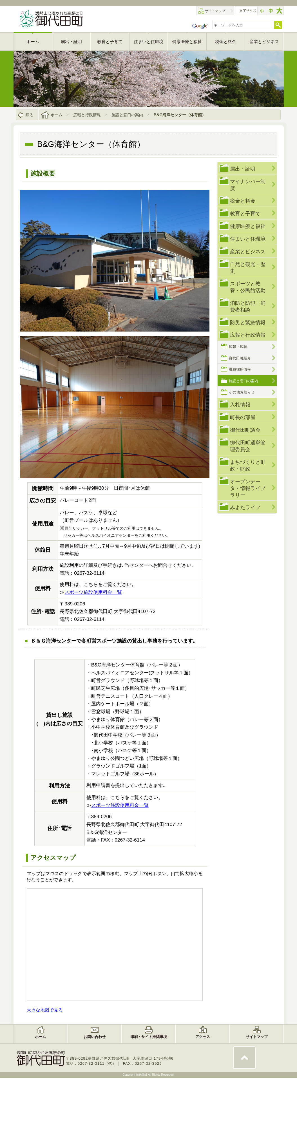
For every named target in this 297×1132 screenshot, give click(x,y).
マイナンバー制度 (247, 184)
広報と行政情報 (87, 115)
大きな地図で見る (45, 1010)
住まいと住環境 (247, 239)
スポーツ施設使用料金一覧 (93, 592)
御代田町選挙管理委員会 (247, 446)
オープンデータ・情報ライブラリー (247, 488)
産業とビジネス (247, 251)
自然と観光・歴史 (247, 267)
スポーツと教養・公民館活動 (247, 287)
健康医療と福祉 (247, 226)
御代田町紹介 (240, 358)
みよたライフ (245, 507)
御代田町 (142, 1074)
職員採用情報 (240, 369)
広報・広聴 (238, 346)
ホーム (56, 115)
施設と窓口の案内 (127, 115)
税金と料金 (242, 201)
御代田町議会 (245, 430)
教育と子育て (245, 213)
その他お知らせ (241, 392)
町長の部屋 (242, 417)
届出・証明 (242, 169)
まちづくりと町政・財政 (247, 465)
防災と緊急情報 (247, 322)
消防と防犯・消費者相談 (247, 306)
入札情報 (240, 405)
